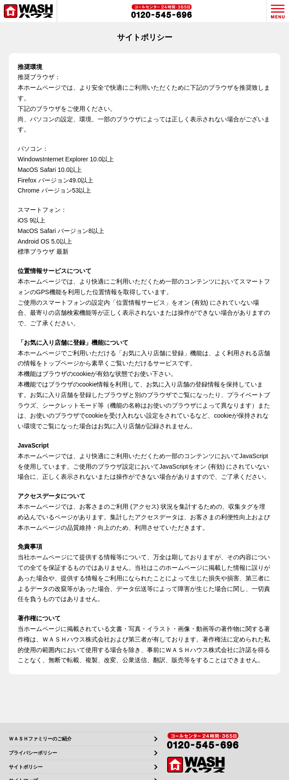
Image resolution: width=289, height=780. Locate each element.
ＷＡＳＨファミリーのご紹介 (40, 738)
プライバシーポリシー (33, 753)
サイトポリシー (26, 767)
